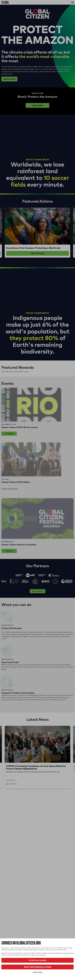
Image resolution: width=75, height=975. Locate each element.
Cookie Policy (37, 972)
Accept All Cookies (37, 960)
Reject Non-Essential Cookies (37, 967)
